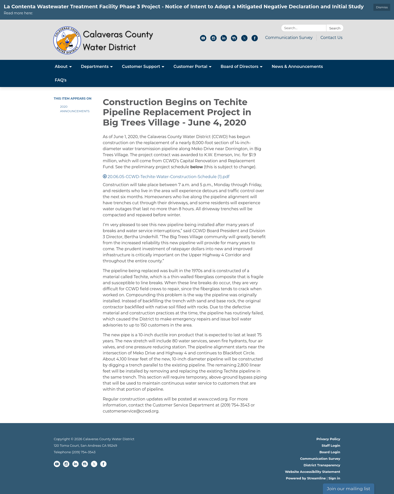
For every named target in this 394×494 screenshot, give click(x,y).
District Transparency (322, 465)
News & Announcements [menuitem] (297, 66)
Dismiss (382, 7)
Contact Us (331, 37)
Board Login (329, 452)
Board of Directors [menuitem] (239, 66)
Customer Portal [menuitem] (190, 66)
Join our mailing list (348, 488)
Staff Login (331, 445)
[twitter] (244, 39)
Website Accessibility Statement (312, 472)
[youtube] (203, 39)
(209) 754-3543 (83, 452)
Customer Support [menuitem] (141, 66)
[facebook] (255, 39)
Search (334, 28)
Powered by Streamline (306, 478)
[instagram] (213, 39)
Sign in (334, 478)
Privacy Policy (328, 439)
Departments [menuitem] (95, 66)
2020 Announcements (74, 109)
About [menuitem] (61, 66)
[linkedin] (224, 39)
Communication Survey (289, 37)
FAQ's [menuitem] (61, 80)
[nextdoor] (234, 39)
